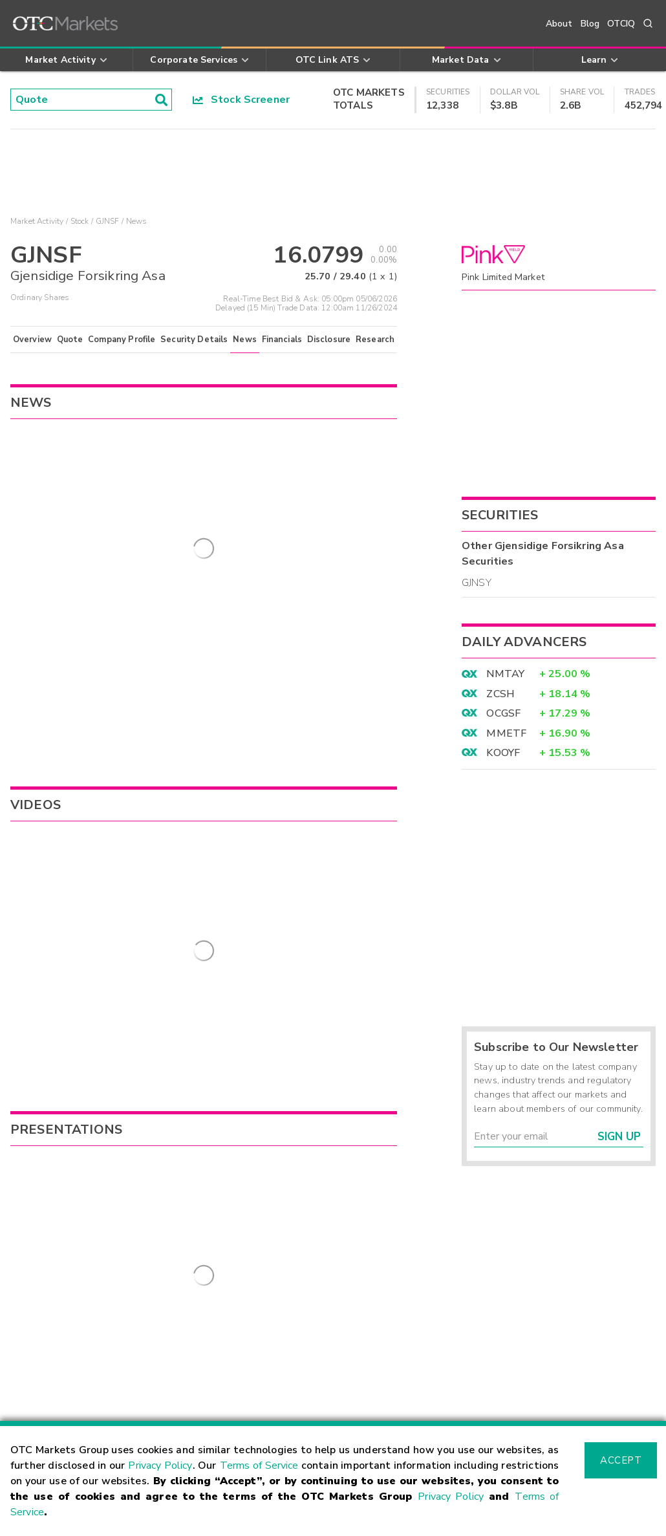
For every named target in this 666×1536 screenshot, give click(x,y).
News (245, 339)
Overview (32, 339)
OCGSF (503, 713)
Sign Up (619, 1136)
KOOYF (503, 753)
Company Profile (121, 339)
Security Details (194, 339)
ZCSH (500, 694)
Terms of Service (259, 1465)
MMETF (506, 733)
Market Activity (36, 221)
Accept (620, 1460)
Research (375, 339)
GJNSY (476, 583)
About (559, 23)
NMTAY (505, 674)
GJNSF (108, 221)
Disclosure (329, 339)
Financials (282, 339)
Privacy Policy (160, 1465)
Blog (590, 23)
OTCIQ (621, 23)
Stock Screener (241, 99)
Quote (70, 339)
